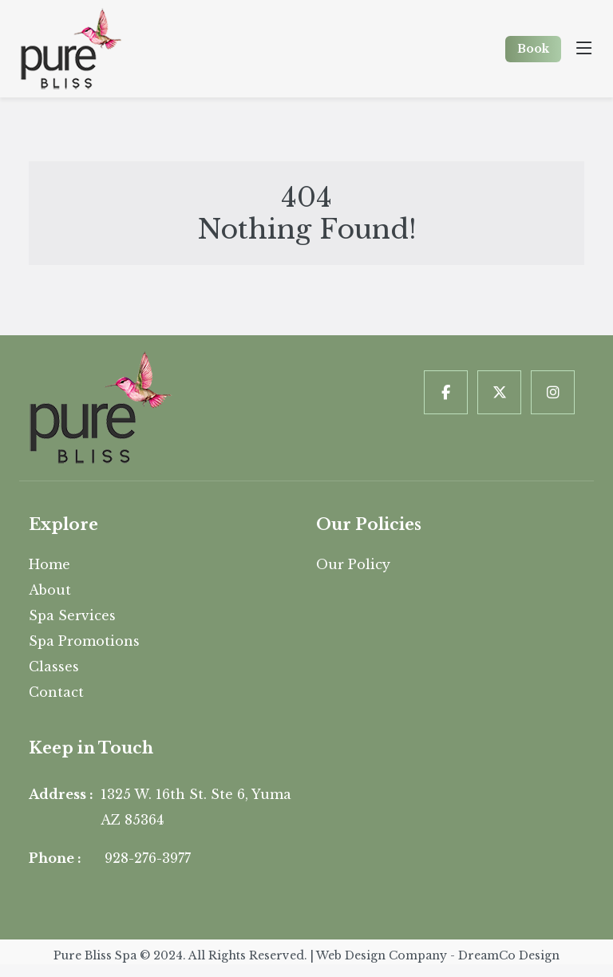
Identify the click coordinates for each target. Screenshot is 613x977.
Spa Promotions (84, 641)
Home (49, 564)
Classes (54, 666)
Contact (56, 692)
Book (533, 49)
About (50, 590)
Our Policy (353, 564)
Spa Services (72, 615)
